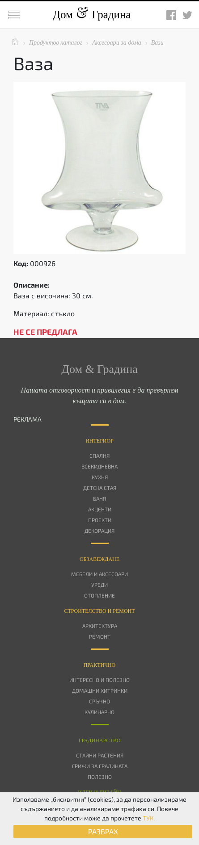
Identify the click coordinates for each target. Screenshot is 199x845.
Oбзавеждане (99, 559)
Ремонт (99, 636)
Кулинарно (99, 712)
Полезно (100, 777)
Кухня (100, 477)
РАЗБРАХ (103, 831)
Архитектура (99, 626)
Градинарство (100, 740)
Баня (99, 498)
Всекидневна (99, 466)
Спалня (99, 455)
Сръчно (99, 701)
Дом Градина (92, 14)
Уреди (99, 584)
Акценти (99, 509)
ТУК (148, 818)
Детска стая (99, 488)
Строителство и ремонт (99, 611)
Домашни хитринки (99, 690)
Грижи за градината (99, 766)
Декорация (99, 530)
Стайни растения (99, 755)
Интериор (99, 441)
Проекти (99, 520)
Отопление (99, 595)
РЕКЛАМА (27, 419)
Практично (100, 665)
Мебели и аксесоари (99, 574)
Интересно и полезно (99, 680)
